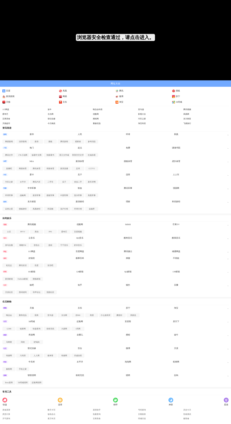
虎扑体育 (176, 161)
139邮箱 (176, 271)
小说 (5, 148)
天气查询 (6, 418)
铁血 (80, 188)
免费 (128, 148)
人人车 (176, 174)
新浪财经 (80, 201)
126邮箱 (80, 271)
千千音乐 (64, 245)
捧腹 (128, 258)
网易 (63, 96)
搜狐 (176, 90)
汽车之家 (142, 119)
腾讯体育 (36, 168)
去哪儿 (80, 335)
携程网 (96, 119)
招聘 (5, 375)
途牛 (49, 109)
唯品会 (9, 315)
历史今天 (187, 410)
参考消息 (92, 141)
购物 (5, 308)
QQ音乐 (79, 238)
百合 (80, 348)
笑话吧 (50, 265)
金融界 (92, 209)
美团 (92, 315)
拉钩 (176, 375)
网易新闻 (9, 141)
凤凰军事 (92, 195)
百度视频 (78, 232)
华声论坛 (36, 292)
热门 (32, 148)
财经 (5, 202)
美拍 (36, 232)
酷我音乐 (176, 238)
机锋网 (176, 362)
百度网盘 (80, 251)
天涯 (176, 348)
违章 (128, 174)
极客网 (9, 369)
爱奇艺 (5, 114)
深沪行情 (64, 209)
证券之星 (9, 209)
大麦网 (64, 329)
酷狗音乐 (128, 238)
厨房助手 (97, 410)
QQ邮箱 (128, 271)
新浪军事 (36, 195)
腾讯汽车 (36, 182)
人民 (80, 134)
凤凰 (63, 90)
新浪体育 (80, 161)
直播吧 (9, 168)
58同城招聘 (23, 382)
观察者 (78, 141)
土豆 (9, 232)
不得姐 (176, 258)
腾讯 (119, 90)
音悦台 (36, 245)
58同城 (177, 102)
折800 (78, 315)
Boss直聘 (9, 382)
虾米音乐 (78, 245)
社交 (5, 348)
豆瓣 (176, 285)
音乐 (5, 238)
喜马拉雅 (9, 245)
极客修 (186, 418)
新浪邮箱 (9, 279)
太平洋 (23, 182)
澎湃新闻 (23, 141)
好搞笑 (32, 258)
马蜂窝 (9, 342)
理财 (128, 201)
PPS (50, 232)
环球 (128, 134)
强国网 (176, 188)
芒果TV (176, 224)
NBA (32, 161)
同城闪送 (142, 418)
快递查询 (36, 329)
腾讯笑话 (23, 265)
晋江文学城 (64, 155)
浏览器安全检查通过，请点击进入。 (115, 37)
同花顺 (50, 209)
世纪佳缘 (51, 119)
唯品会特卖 (98, 109)
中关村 (32, 362)
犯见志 (9, 265)
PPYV (22, 232)
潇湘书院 (176, 148)
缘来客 (50, 355)
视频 (5, 224)
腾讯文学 (9, 155)
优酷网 (96, 114)
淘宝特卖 (142, 123)
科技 (5, 362)
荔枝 (50, 245)
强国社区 (50, 292)
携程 (128, 335)
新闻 (5, 134)
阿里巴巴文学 (78, 155)
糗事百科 (80, 258)
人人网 (36, 355)
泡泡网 (128, 362)
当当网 (50, 114)
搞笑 (5, 258)
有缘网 (9, 355)
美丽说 (133, 315)
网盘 (5, 251)
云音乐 (32, 238)
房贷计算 (6, 414)
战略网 (23, 195)
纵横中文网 (36, 155)
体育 (5, 161)
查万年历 (51, 418)
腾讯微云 (128, 251)
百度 (6, 90)
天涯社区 (9, 292)
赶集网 (80, 321)
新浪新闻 (8, 96)
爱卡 (32, 174)
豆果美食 (6, 119)
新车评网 (92, 182)
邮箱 (5, 271)
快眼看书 (50, 155)
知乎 (80, 285)
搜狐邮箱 (36, 279)
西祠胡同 (23, 292)
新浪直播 (64, 168)
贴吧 (32, 285)
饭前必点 (51, 414)
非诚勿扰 (78, 355)
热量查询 (97, 414)
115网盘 (5, 109)
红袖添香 (92, 155)
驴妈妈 (36, 342)
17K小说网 (22, 155)
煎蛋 (36, 265)
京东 (63, 102)
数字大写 (51, 410)
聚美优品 (23, 315)
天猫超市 (6, 123)
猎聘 (128, 375)
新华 (32, 134)
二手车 (50, 182)
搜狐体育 (128, 161)
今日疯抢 (51, 123)
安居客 (128, 321)
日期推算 (142, 414)
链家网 (23, 329)
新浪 (36, 141)
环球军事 (9, 195)
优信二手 (78, 182)
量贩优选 (97, 123)
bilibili (128, 224)
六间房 (23, 355)
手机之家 (23, 369)
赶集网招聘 (36, 382)
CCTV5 (92, 168)
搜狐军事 (50, 195)
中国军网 (64, 195)
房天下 (176, 321)
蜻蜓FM (22, 245)
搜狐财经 (23, 209)
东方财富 (187, 119)
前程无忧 (50, 329)
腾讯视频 (187, 109)
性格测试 (187, 414)
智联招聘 (32, 375)
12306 (9, 329)
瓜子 (80, 174)
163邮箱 (31, 271)
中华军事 (32, 188)
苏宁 (176, 96)
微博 (119, 96)
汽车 (5, 175)
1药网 (78, 329)
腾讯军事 (128, 188)
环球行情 (78, 209)
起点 (80, 148)
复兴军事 (78, 195)
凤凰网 (186, 114)
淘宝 (119, 102)
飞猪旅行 (187, 123)
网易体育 (23, 168)
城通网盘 (176, 251)
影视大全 (142, 114)
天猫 (6, 102)
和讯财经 (176, 201)
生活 (5, 321)
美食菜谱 (6, 410)
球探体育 (50, 168)
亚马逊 (141, 109)
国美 (36, 315)
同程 (23, 342)
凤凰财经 (36, 209)
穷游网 (32, 335)
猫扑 (128, 285)
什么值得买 (105, 315)
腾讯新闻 (64, 141)
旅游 (5, 335)
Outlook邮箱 (23, 279)
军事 (5, 188)
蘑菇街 (119, 315)
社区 (5, 285)
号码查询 (142, 410)
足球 (78, 168)
